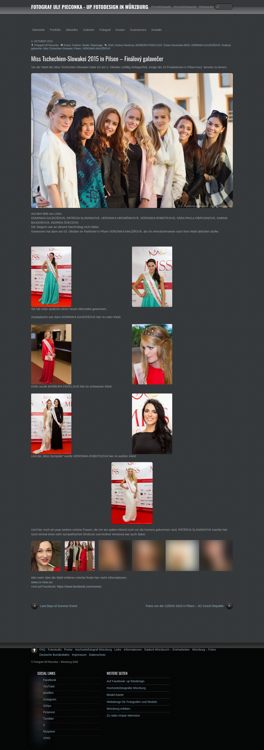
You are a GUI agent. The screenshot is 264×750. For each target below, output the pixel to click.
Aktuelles (72, 29)
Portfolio (55, 29)
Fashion (76, 45)
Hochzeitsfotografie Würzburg (126, 688)
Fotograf (105, 29)
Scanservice (138, 29)
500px (44, 705)
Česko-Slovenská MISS (177, 45)
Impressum (79, 654)
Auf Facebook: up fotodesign (125, 681)
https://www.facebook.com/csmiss (79, 586)
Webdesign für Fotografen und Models (132, 701)
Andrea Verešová (124, 45)
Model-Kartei (115, 694)
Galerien (88, 29)
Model (85, 45)
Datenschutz (97, 654)
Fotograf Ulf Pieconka (46, 45)
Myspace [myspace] (46, 731)
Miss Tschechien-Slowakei (58, 48)
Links (117, 649)
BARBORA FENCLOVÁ (149, 45)
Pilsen (77, 48)
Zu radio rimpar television (123, 715)
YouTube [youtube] (46, 686)
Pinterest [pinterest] (46, 712)
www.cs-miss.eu (41, 582)
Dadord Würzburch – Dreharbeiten (167, 649)
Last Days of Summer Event (54, 606)
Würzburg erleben (118, 708)
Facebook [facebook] (46, 680)
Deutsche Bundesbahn (54, 654)
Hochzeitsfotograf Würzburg (93, 649)
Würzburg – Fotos (204, 649)
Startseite (38, 29)
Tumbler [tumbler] (45, 718)
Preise (68, 649)
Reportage (97, 45)
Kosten (120, 29)
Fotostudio (55, 649)
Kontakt (156, 29)
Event (67, 45)
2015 (110, 45)
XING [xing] (43, 738)
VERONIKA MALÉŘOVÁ (96, 48)
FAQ (42, 649)
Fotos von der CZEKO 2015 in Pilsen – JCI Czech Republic (189, 606)
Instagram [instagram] (46, 699)
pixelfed (45, 692)
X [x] (41, 725)
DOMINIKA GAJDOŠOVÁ (205, 45)
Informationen (133, 649)
